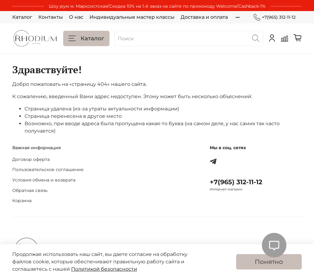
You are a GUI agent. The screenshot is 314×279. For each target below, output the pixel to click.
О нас (76, 17)
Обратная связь (30, 190)
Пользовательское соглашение (48, 169)
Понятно (269, 261)
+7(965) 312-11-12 (275, 17)
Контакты (50, 17)
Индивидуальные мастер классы (132, 17)
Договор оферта (31, 159)
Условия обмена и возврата (43, 180)
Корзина (22, 200)
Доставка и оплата (204, 17)
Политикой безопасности (104, 269)
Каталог (22, 17)
